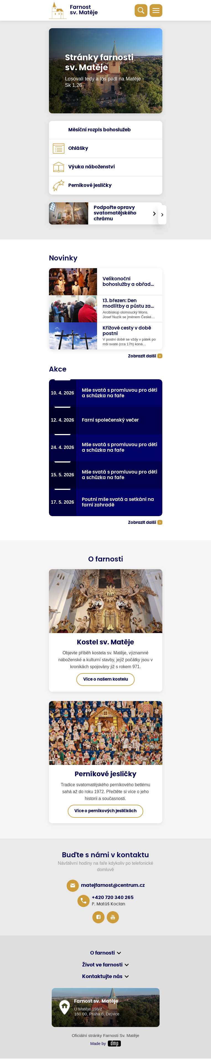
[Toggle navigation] (156, 10)
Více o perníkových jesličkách (105, 813)
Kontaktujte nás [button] (102, 978)
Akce (57, 369)
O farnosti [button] (102, 955)
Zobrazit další (142, 356)
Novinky (63, 258)
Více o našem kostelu (105, 681)
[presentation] (162, 214)
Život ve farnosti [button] (102, 967)
